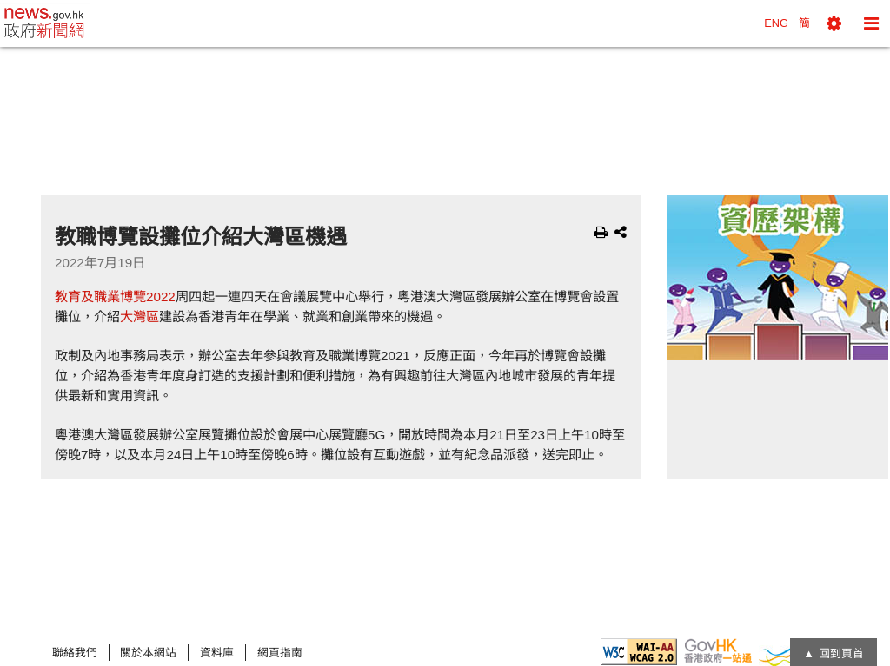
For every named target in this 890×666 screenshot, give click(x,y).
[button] (834, 23)
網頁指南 (279, 652)
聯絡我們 (74, 652)
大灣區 (139, 316)
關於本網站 (148, 652)
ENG (776, 23)
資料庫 (217, 652)
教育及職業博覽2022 (115, 296)
